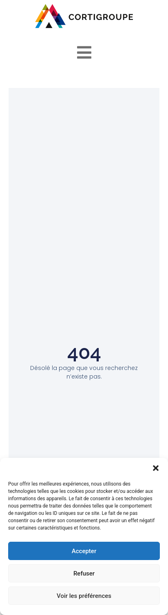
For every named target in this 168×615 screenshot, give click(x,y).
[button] (156, 468)
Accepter (84, 551)
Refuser (84, 573)
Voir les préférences (84, 596)
